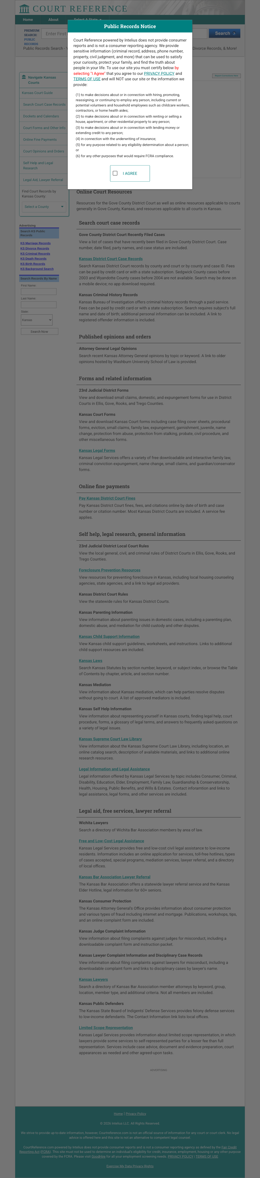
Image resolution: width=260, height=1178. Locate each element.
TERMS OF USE (87, 79)
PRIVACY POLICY (159, 73)
